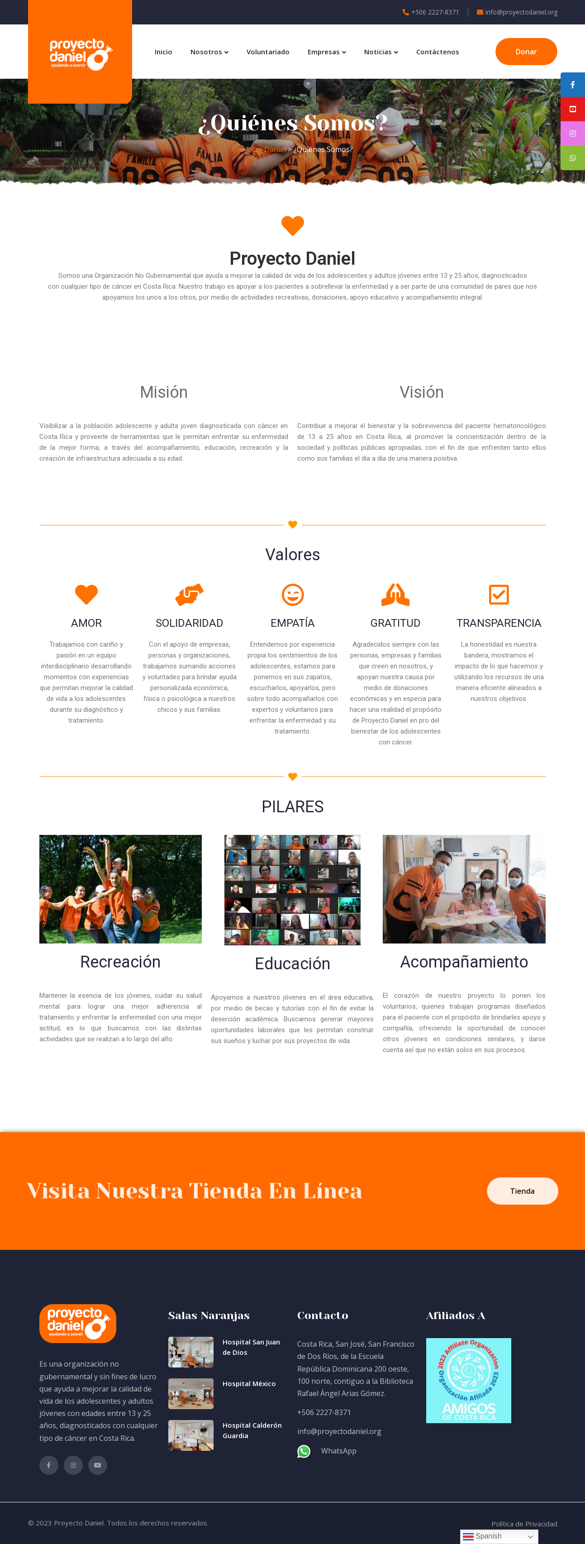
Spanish (482, 1536)
